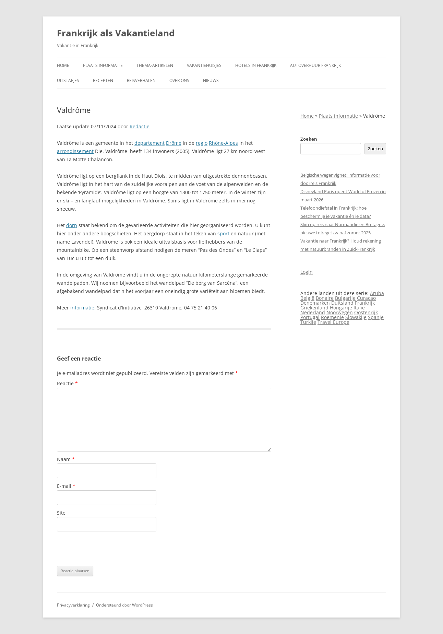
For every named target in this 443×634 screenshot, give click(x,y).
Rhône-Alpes (223, 143)
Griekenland (314, 307)
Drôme (173, 143)
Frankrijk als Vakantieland (116, 33)
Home (63, 65)
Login (306, 272)
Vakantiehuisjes (204, 65)
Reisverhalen (141, 80)
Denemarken (315, 303)
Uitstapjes (68, 80)
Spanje (376, 317)
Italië (359, 307)
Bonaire (325, 298)
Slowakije (356, 317)
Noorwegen (339, 312)
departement (149, 143)
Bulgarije (345, 298)
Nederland (312, 312)
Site (61, 512)
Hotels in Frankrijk (255, 65)
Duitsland (342, 303)
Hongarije (341, 307)
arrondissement (75, 151)
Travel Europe (333, 322)
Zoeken (308, 139)
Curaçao (366, 298)
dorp (71, 225)
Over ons (179, 80)
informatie (82, 307)
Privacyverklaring (73, 605)
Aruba (377, 293)
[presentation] (109, 548)
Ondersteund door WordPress (124, 605)
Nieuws (211, 80)
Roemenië (332, 317)
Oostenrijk (366, 312)
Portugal (310, 317)
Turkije (308, 322)
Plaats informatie (103, 65)
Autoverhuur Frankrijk (315, 65)
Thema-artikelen (154, 65)
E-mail (66, 486)
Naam (66, 459)
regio (201, 143)
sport (223, 233)
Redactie (139, 126)
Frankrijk (365, 303)
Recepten (103, 80)
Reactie (67, 383)
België (307, 298)
